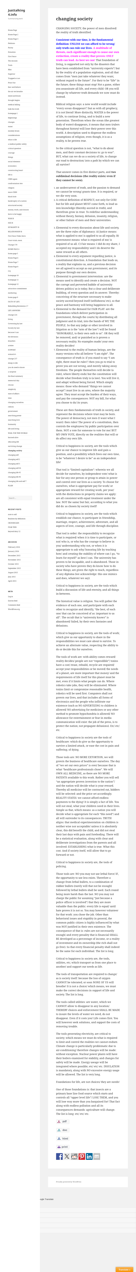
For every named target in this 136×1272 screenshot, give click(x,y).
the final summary (15, 376)
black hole (12, 196)
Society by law (14, 328)
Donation (12, 52)
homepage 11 (13, 280)
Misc (10, 69)
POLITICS (11, 341)
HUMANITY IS (13, 227)
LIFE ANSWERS (14, 310)
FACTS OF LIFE (14, 301)
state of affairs (13, 393)
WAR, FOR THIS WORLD (17, 433)
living (10, 319)
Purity (10, 47)
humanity (12, 424)
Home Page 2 (13, 34)
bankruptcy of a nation (17, 201)
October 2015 (13, 564)
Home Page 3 (13, 39)
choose (11, 385)
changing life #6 (14, 477)
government (13, 411)
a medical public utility (17, 144)
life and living (13, 428)
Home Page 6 (13, 258)
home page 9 (13, 297)
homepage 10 (13, 275)
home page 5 (13, 253)
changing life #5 (14, 472)
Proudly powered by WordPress (68, 1182)
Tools (10, 65)
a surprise (12, 372)
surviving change (15, 446)
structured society (15, 205)
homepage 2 (13, 113)
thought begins (14, 100)
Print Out (11, 83)
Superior (11, 74)
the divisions (13, 337)
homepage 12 (13, 284)
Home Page (12, 30)
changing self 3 (14, 464)
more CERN (12, 192)
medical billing (14, 104)
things (10, 157)
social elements (14, 161)
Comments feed (14, 605)
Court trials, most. (15, 240)
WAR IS (11, 218)
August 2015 (13, 572)
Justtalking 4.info (16, 12)
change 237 (12, 358)
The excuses (12, 61)
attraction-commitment (17, 288)
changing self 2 (14, 459)
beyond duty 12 (14, 531)
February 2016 (14, 547)
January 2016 (13, 551)
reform (11, 407)
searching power (14, 415)
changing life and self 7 (17, 481)
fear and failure (14, 87)
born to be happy (15, 214)
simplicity (12, 389)
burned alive (13, 437)
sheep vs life (13, 363)
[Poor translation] (15, 1204)
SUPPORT (12, 350)
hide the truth (13, 109)
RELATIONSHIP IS (15, 231)
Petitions (11, 43)
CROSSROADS (13, 523)
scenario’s (12, 354)
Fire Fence (12, 56)
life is (10, 174)
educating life (13, 442)
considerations (14, 135)
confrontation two (15, 183)
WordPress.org (14, 609)
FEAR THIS (12, 527)
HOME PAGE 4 (13, 249)
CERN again (12, 179)
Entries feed (12, 601)
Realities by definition (16, 518)
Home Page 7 (13, 262)
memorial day (13, 380)
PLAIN (10, 485)
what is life (12, 139)
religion (11, 188)
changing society (15, 450)
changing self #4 (14, 468)
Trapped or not (14, 78)
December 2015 (14, 555)
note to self (12, 514)
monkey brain (13, 131)
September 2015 (14, 568)
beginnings (12, 118)
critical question (14, 148)
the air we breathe (15, 91)
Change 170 (12, 245)
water (10, 126)
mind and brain (14, 96)
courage (11, 153)
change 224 (12, 315)
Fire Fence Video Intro (17, 236)
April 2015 (12, 581)
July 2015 (12, 577)
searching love (14, 420)
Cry (9, 271)
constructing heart (15, 170)
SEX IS (10, 223)
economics (12, 166)
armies (11, 345)
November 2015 (14, 560)
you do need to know (16, 367)
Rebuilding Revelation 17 (18, 306)
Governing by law (15, 323)
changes (11, 122)
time (10, 398)
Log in (10, 596)
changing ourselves (16, 402)
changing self (13, 455)
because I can (13, 332)
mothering (12, 293)
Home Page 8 (13, 266)
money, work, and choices (18, 210)
